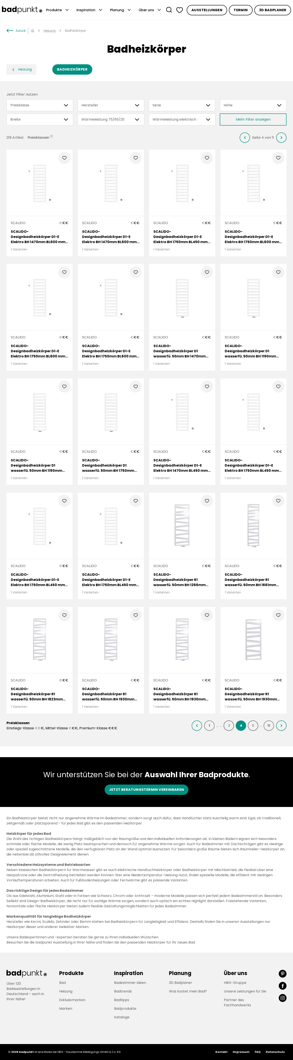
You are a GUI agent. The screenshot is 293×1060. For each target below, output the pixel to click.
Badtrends (123, 991)
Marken (65, 1008)
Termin (241, 10)
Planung (121, 10)
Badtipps (121, 999)
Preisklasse (39, 105)
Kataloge (121, 1017)
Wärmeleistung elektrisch (182, 119)
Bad (62, 982)
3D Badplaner (273, 10)
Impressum (241, 1052)
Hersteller (110, 105)
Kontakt (221, 1052)
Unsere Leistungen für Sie (245, 991)
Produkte (58, 10)
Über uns (150, 10)
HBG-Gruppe (235, 982)
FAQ (258, 1052)
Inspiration (89, 10)
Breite (39, 119)
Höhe (253, 105)
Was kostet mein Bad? (188, 991)
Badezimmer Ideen (130, 982)
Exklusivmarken (72, 999)
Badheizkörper (72, 69)
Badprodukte (125, 1008)
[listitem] (245, 137)
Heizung (50, 30)
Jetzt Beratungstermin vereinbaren (146, 789)
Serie (182, 105)
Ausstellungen (206, 10)
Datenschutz (275, 1052)
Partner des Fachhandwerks (237, 1002)
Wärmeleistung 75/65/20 (110, 119)
